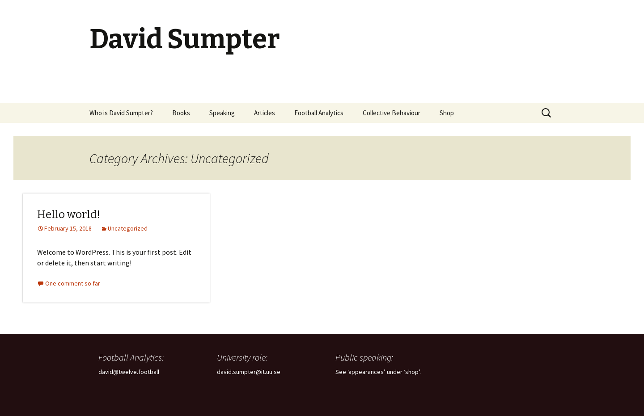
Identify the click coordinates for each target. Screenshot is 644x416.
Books (181, 113)
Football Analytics (318, 113)
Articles (264, 113)
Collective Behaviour (391, 113)
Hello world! (68, 214)
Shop (447, 113)
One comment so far (72, 283)
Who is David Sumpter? (121, 113)
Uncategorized (128, 228)
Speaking (222, 113)
